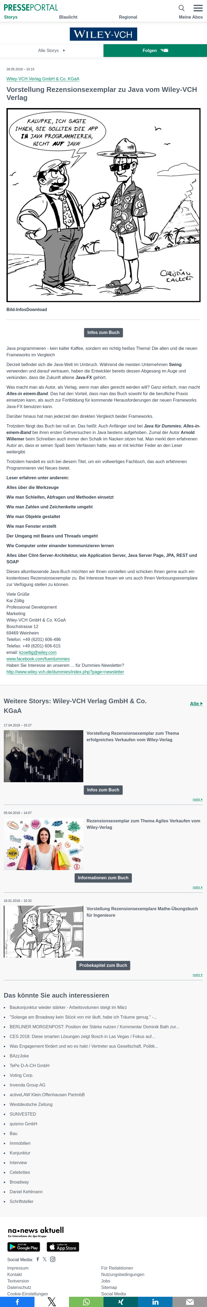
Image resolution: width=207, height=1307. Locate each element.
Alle (196, 703)
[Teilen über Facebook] (17, 1302)
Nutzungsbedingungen (122, 1274)
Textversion (18, 1281)
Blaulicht (68, 17)
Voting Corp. (21, 1075)
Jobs (105, 1281)
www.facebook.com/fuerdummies (38, 659)
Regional (128, 17)
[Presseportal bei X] (43, 1259)
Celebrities (20, 1172)
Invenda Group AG (28, 1085)
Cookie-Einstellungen (27, 1294)
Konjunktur (20, 1153)
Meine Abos (191, 17)
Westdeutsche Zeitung (31, 1104)
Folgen (155, 50)
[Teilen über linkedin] (155, 1302)
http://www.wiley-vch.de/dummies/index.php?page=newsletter (65, 672)
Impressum (18, 1268)
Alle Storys (51, 50)
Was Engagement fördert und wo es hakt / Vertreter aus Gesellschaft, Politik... (84, 1046)
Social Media (113, 1294)
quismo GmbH (23, 1124)
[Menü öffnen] (198, 8)
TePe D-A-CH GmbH (30, 1065)
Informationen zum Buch (103, 877)
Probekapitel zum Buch (103, 965)
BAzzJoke (19, 1056)
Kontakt (14, 1274)
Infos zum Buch (103, 332)
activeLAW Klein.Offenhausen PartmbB (47, 1094)
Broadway (19, 1182)
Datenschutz (19, 1287)
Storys (11, 17)
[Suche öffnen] (181, 8)
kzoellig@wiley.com (38, 652)
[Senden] (189, 1302)
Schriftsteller (21, 1201)
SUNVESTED (23, 1114)
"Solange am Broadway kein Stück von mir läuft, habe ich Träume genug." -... (83, 1017)
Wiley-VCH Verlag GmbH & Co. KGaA (42, 79)
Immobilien (20, 1143)
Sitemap (109, 1287)
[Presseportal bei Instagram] (51, 1259)
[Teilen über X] (51, 1302)
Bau (13, 1133)
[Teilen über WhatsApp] (86, 1302)
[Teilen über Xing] (121, 1302)
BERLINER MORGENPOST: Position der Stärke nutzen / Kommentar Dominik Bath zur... (95, 1027)
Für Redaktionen (117, 1268)
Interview (18, 1162)
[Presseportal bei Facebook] (36, 1259)
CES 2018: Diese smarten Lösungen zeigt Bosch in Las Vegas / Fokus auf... (82, 1036)
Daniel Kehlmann (26, 1191)
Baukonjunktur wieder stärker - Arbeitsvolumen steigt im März (68, 1007)
